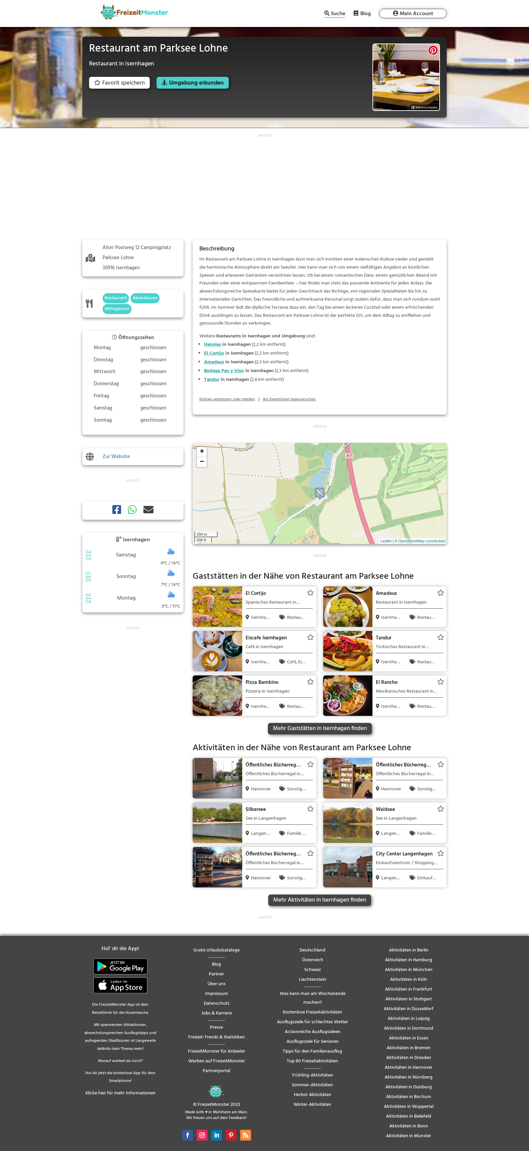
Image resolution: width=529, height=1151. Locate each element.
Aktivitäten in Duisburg (408, 1087)
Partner (216, 974)
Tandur (211, 380)
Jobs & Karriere (216, 1013)
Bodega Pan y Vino (224, 371)
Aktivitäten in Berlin (408, 950)
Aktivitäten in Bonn (408, 1126)
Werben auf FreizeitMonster (216, 1061)
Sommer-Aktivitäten (312, 1085)
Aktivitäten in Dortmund (408, 1028)
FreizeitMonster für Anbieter (216, 1051)
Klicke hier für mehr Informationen (120, 1093)
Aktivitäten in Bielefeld (408, 1116)
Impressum (216, 994)
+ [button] (202, 452)
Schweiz (312, 970)
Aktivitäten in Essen (408, 1038)
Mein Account (416, 13)
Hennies (212, 345)
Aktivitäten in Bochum (408, 1097)
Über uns (216, 984)
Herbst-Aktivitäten (312, 1095)
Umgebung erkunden (196, 83)
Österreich (312, 960)
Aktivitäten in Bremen (408, 1048)
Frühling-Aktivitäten (312, 1075)
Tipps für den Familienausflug (312, 1051)
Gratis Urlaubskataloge (216, 950)
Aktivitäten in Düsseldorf (409, 1009)
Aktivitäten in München (409, 970)
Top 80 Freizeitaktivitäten (312, 1061)
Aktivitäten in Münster (408, 1136)
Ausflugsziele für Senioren (312, 1042)
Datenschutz (216, 1003)
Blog (365, 13)
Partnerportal (216, 1071)
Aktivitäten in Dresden (408, 1058)
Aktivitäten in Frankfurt (408, 989)
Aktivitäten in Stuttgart (408, 999)
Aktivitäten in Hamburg (408, 960)
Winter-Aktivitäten (312, 1105)
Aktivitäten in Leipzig (409, 1019)
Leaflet (386, 541)
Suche (338, 14)
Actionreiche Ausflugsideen (312, 1032)
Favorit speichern (119, 83)
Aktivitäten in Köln (408, 979)
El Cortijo (214, 353)
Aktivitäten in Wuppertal (409, 1107)
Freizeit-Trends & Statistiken (216, 1037)
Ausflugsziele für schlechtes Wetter (312, 1022)
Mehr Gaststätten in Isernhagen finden (320, 728)
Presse (216, 1027)
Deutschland (312, 950)
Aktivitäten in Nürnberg (409, 1077)
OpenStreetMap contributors (421, 541)
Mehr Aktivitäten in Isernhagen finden (319, 900)
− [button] (202, 462)
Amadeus (214, 362)
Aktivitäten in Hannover (409, 1067)
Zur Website (116, 457)
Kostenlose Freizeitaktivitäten (312, 1012)
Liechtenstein (312, 979)
